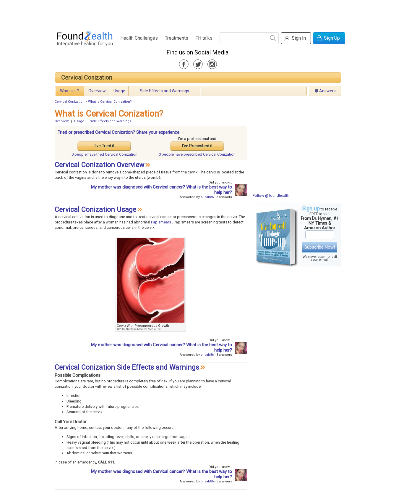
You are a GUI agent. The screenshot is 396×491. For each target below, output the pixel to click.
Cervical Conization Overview (99, 165)
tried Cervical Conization (104, 154)
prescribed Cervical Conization (197, 154)
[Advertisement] (197, 13)
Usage (119, 90)
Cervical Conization (86, 77)
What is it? (69, 90)
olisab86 (207, 197)
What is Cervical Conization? (110, 102)
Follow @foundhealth (271, 195)
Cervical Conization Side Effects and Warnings (127, 367)
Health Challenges (139, 38)
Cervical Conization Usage (95, 210)
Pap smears (161, 222)
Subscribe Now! (319, 247)
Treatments (176, 38)
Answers (327, 90)
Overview (97, 90)
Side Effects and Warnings (164, 90)
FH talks (203, 38)
